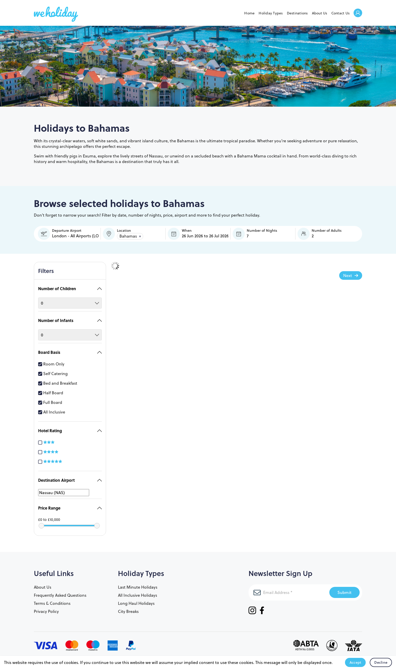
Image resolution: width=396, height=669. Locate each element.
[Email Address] (289, 589)
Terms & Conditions (52, 601)
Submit (344, 590)
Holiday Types (271, 13)
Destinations (297, 13)
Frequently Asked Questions (60, 592)
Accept (355, 662)
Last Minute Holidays (137, 584)
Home (249, 13)
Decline (380, 662)
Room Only (51, 361)
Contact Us (340, 13)
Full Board (50, 400)
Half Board (50, 390)
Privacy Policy (46, 609)
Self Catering (53, 371)
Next (347, 275)
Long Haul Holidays (136, 601)
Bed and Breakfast (57, 380)
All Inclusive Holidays (137, 592)
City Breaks (128, 609)
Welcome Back (358, 13)
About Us (319, 13)
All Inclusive (51, 409)
